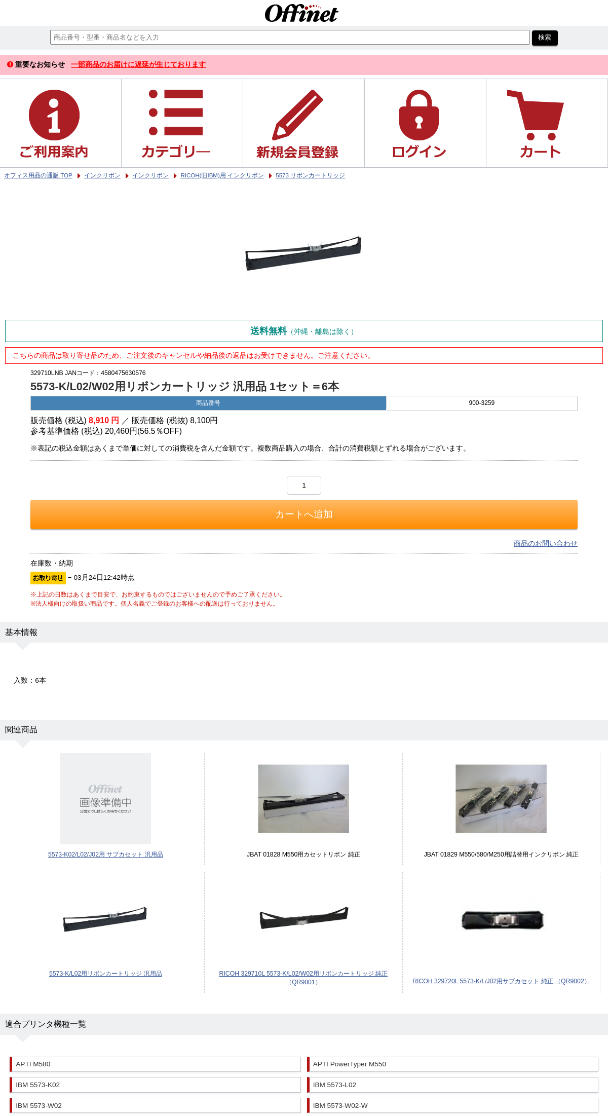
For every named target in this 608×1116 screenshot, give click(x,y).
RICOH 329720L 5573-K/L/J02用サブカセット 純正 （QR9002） (501, 981)
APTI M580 (33, 1064)
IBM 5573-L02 (334, 1085)
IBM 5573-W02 (39, 1105)
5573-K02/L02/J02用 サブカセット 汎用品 (105, 854)
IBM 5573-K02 (38, 1085)
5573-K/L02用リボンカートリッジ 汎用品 (105, 973)
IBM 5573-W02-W (340, 1105)
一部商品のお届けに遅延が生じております (138, 64)
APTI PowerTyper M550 (349, 1064)
